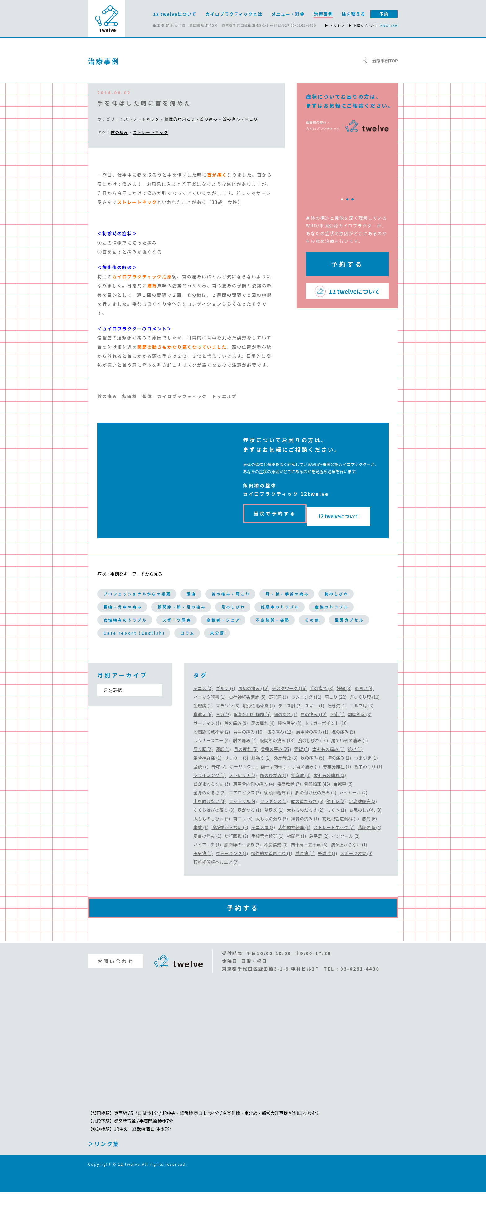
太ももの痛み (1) (328, 768)
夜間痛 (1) (296, 855)
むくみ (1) (336, 829)
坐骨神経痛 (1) (207, 777)
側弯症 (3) (300, 795)
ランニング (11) (306, 716)
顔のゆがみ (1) (274, 795)
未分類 (247, 652)
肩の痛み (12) (314, 734)
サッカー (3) (236, 777)
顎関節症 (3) (359, 734)
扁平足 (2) (319, 855)
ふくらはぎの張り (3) (213, 829)
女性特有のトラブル (262, 620)
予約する (347, 263)
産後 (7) (200, 786)
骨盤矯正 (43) (317, 803)
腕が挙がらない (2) (229, 847)
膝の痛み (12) (280, 751)
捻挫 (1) (355, 768)
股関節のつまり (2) (242, 864)
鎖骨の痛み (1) (305, 838)
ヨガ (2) (223, 734)
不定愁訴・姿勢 (187, 636)
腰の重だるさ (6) (307, 821)
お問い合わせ (115, 980)
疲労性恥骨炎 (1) (259, 725)
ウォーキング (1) (232, 873)
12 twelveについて (344, 511)
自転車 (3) (342, 803)
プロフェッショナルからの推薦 (149, 588)
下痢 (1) (337, 734)
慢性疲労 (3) (289, 742)
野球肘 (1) (327, 873)
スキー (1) (314, 725)
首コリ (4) (242, 838)
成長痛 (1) (305, 873)
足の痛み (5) (312, 777)
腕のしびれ (120, 604)
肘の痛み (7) (245, 760)
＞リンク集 (104, 1163)
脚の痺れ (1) (285, 734)
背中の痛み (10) (248, 751)
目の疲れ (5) (246, 768)
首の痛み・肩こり (240, 119)
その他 (236, 636)
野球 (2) (218, 786)
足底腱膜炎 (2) (363, 821)
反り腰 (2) (203, 768)
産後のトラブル (194, 620)
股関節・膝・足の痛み (252, 604)
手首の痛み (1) (306, 786)
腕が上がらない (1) (348, 864)
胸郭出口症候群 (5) (252, 734)
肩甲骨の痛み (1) (312, 751)
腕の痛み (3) (343, 751)
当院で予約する (275, 511)
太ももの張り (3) (272, 838)
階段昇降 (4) (369, 847)
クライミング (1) (209, 795)
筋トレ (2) (336, 821)
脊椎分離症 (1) (337, 786)
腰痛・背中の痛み (178, 604)
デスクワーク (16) (289, 708)
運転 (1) (223, 768)
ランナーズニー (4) (211, 760)
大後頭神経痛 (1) (294, 847)
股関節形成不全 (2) (211, 751)
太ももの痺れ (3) (330, 795)
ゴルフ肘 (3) (361, 725)
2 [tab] (347, 199)
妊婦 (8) (343, 708)
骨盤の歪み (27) (276, 768)
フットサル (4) (243, 821)
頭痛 (216, 588)
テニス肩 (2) (263, 847)
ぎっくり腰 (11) (364, 716)
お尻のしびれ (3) (365, 829)
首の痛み (119, 132)
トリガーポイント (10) (326, 742)
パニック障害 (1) (209, 716)
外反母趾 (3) (285, 777)
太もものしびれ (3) (211, 838)
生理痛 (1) (203, 725)
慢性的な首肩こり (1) (271, 873)
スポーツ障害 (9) (356, 873)
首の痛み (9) (236, 742)
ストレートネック (141, 119)
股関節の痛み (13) (277, 760)
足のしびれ (317, 604)
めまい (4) (364, 708)
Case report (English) (145, 652)
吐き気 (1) (337, 725)
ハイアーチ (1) (207, 864)
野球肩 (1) (278, 716)
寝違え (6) (203, 734)
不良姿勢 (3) (276, 864)
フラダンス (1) (274, 821)
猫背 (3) (301, 768)
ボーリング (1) (244, 786)
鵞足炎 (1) (274, 829)
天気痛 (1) (203, 873)
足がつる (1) (249, 829)
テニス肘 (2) (290, 725)
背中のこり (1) (368, 786)
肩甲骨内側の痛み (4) (253, 803)
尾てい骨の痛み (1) (349, 760)
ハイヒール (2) (353, 812)
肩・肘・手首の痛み (337, 588)
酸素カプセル (282, 636)
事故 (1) (200, 847)
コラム (211, 652)
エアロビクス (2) (245, 812)
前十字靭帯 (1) (275, 786)
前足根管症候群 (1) (340, 838)
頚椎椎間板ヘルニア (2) (216, 881)
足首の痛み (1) (207, 855)
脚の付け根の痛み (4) (315, 812)
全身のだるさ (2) (209, 812)
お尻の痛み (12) (253, 708)
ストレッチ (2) (243, 795)
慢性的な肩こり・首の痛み (191, 119)
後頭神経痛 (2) (278, 812)
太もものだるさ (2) (305, 829)
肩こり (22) (335, 716)
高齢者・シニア (126, 636)
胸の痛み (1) (339, 777)
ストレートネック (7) (334, 847)
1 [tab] (342, 199)
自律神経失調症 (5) (247, 716)
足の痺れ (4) (263, 742)
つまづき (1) (366, 777)
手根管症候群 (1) (267, 855)
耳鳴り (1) (261, 777)
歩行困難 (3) (236, 855)
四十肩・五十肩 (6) (309, 864)
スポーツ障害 (327, 620)
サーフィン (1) (207, 742)
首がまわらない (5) (211, 803)
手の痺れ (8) (321, 708)
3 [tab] (352, 199)
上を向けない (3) (209, 821)
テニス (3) (203, 708)
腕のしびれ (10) (313, 760)
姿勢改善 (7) (289, 803)
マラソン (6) (227, 725)
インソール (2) (346, 855)
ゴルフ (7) (225, 708)
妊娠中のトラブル (129, 620)
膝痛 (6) (369, 838)
